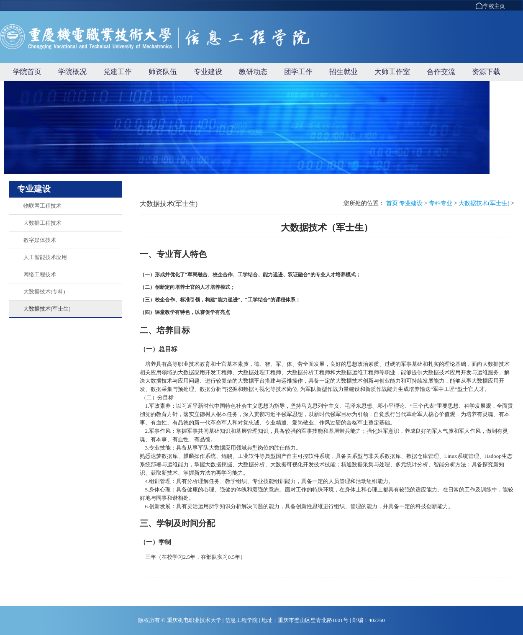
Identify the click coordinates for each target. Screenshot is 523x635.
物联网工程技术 (42, 206)
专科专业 (440, 203)
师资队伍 (163, 72)
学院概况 (72, 72)
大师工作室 (392, 72)
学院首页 (27, 72)
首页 (392, 203)
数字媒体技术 (39, 240)
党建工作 (117, 72)
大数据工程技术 (42, 223)
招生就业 (343, 72)
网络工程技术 (39, 274)
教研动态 (253, 72)
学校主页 (490, 6)
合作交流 (441, 72)
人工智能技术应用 (45, 257)
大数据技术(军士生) (47, 309)
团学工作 (298, 72)
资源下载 (486, 72)
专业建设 (208, 72)
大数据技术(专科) (44, 291)
